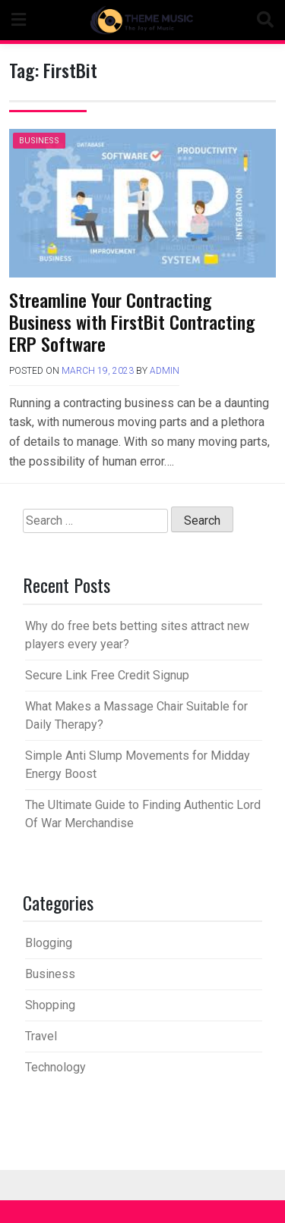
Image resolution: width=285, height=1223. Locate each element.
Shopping (50, 1005)
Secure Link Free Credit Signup (107, 675)
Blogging (48, 943)
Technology (55, 1067)
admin (164, 370)
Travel (41, 1036)
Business (39, 141)
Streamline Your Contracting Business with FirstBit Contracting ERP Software (132, 321)
